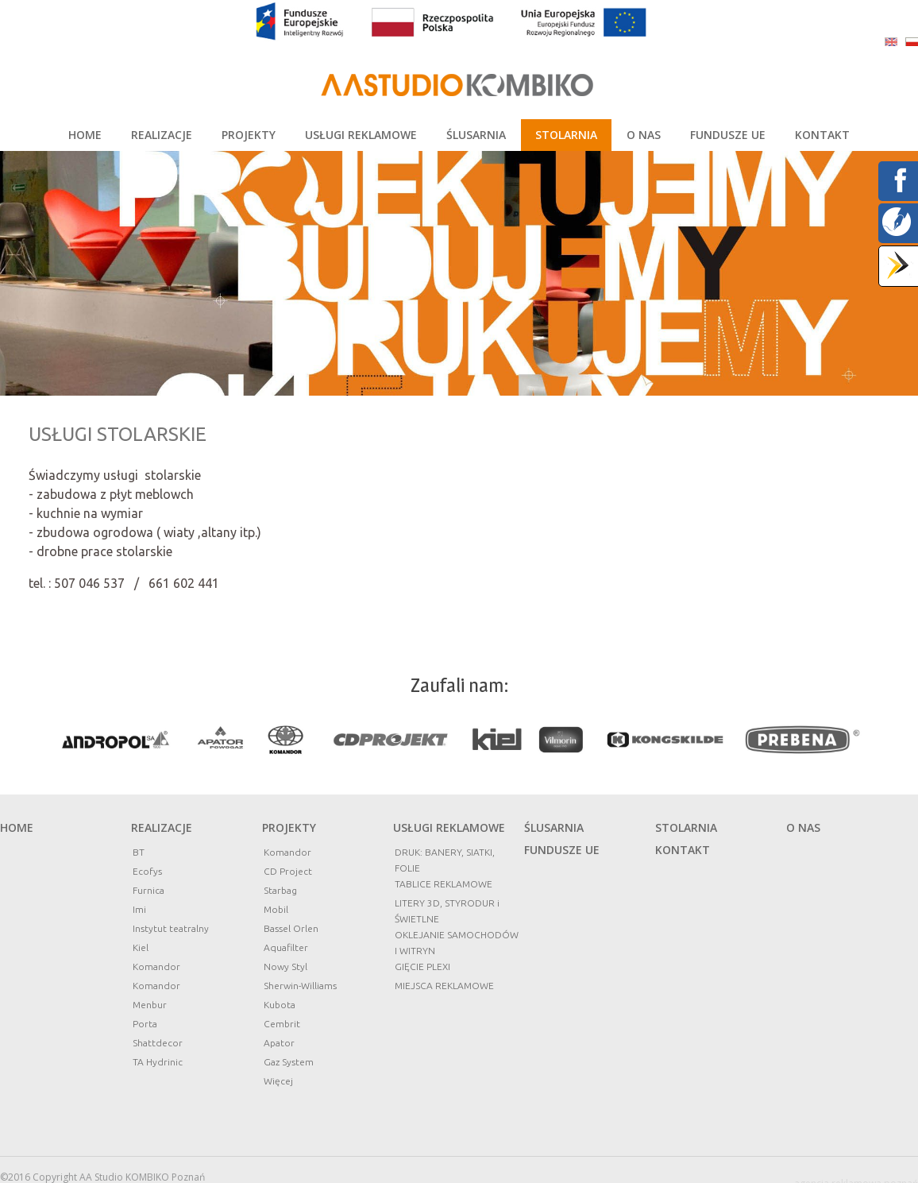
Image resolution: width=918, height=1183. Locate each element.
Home (16, 827)
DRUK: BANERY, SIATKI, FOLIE (445, 860)
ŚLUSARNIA (476, 134)
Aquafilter (286, 947)
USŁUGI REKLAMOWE (361, 134)
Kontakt (682, 849)
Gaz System (289, 1062)
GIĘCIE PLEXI (422, 966)
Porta (145, 1024)
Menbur (150, 1004)
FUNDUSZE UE (728, 134)
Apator (279, 1043)
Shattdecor (158, 1043)
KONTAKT (822, 134)
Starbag (280, 890)
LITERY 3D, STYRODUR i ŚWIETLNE (447, 911)
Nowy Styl (285, 966)
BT (139, 852)
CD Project (288, 871)
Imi (139, 909)
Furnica (148, 890)
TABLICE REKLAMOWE (443, 884)
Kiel (140, 947)
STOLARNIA (566, 134)
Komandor (156, 966)
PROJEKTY (249, 134)
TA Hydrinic (158, 1062)
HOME (85, 134)
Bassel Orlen (291, 928)
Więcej (278, 1081)
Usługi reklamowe (449, 827)
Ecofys (147, 871)
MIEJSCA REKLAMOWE (444, 985)
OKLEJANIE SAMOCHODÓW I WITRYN (457, 943)
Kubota (279, 1004)
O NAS (644, 134)
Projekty (289, 827)
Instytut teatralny (171, 928)
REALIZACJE (161, 134)
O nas (803, 827)
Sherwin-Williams (300, 985)
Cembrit (282, 1024)
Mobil (276, 909)
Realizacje (161, 827)
